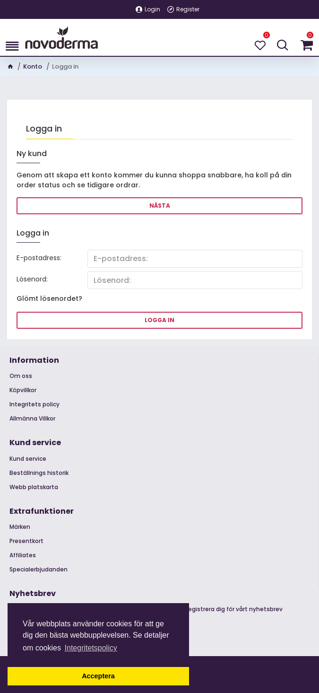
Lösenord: (32, 279)
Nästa (159, 206)
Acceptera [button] (98, 676)
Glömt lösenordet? (49, 299)
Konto (32, 66)
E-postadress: (39, 258)
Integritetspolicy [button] (91, 648)
